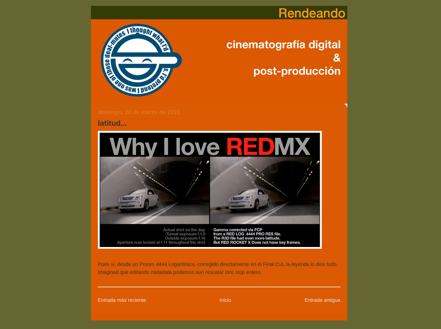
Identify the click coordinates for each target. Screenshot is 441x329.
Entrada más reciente (122, 300)
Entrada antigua (322, 300)
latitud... (112, 123)
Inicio (225, 300)
